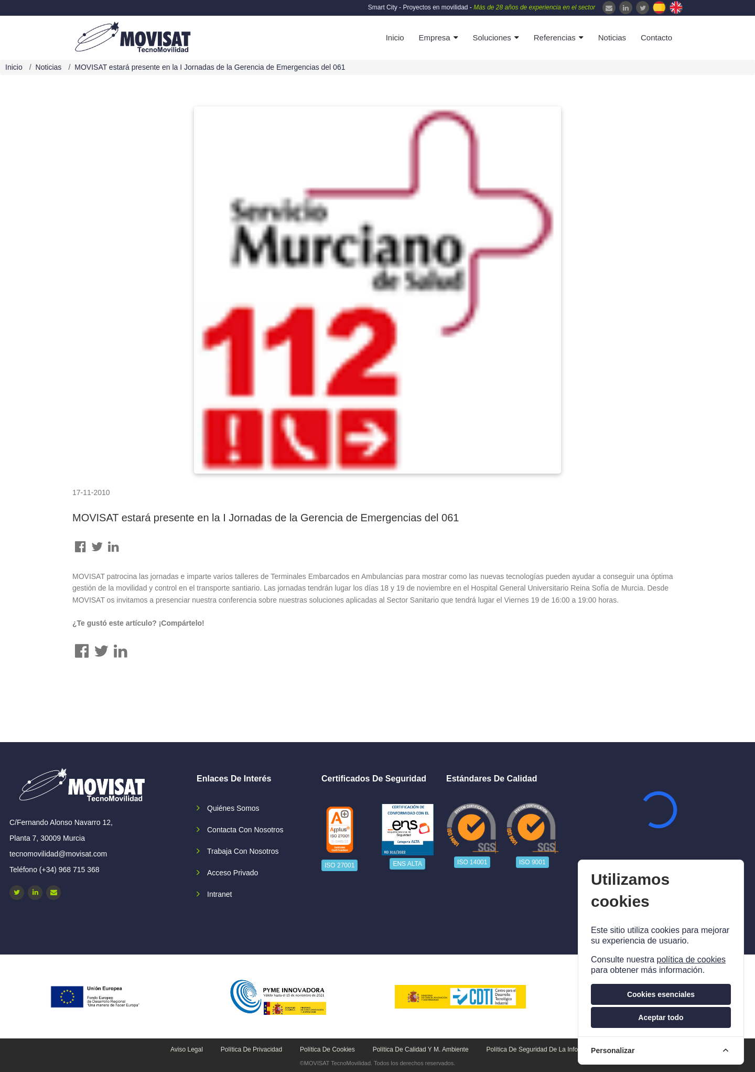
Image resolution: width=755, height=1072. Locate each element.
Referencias (555, 37)
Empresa (434, 37)
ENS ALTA (407, 863)
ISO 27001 (339, 865)
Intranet (219, 894)
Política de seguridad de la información (543, 1049)
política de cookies (691, 959)
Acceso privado (232, 873)
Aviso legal (186, 1049)
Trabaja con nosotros (242, 851)
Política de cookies (327, 1049)
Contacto (656, 37)
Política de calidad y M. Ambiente (421, 1049)
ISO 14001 (472, 862)
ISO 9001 (532, 862)
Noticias (612, 37)
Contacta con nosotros (245, 830)
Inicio (395, 37)
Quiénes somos (233, 808)
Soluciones (491, 37)
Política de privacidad (251, 1049)
